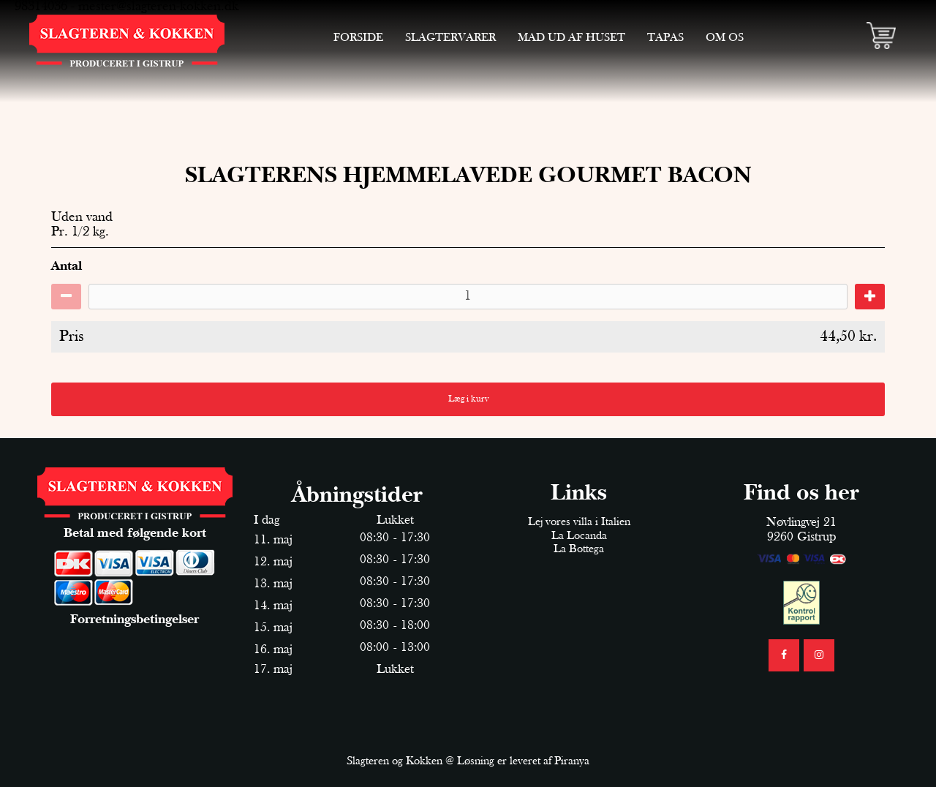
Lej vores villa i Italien (579, 522)
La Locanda (579, 536)
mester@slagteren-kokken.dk (158, 7)
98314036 (41, 7)
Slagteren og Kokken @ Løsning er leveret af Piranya (468, 761)
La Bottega (579, 549)
